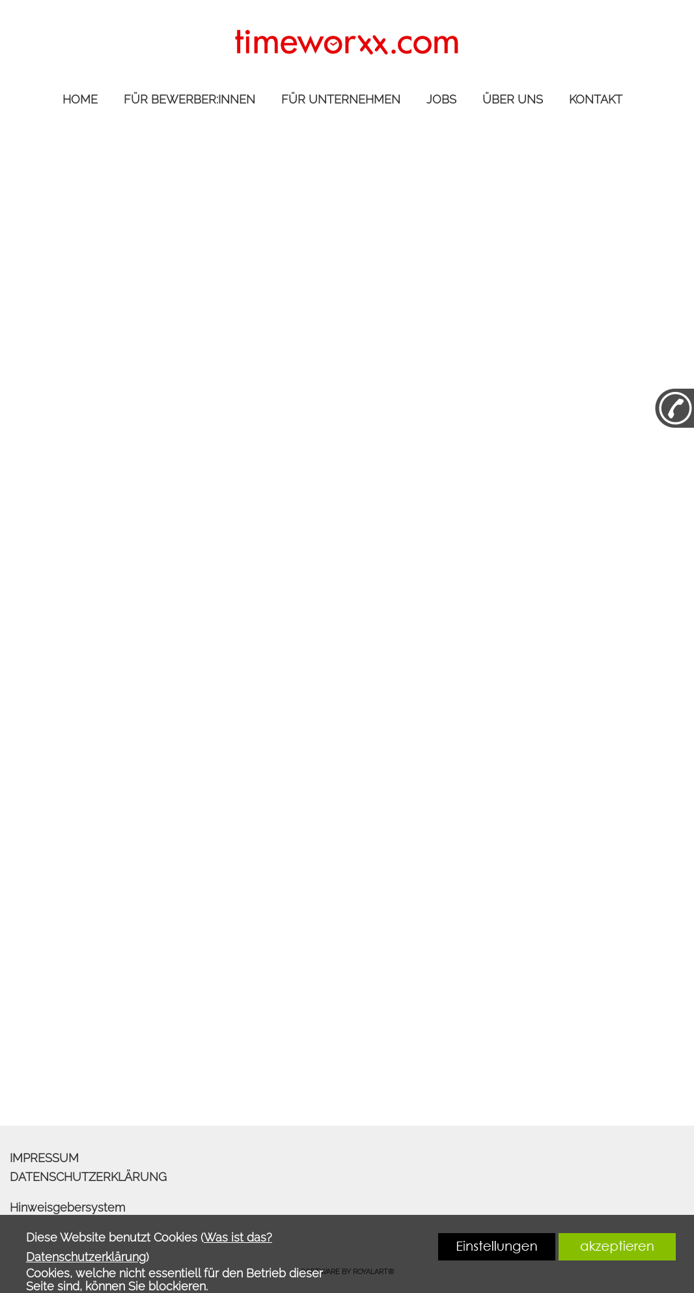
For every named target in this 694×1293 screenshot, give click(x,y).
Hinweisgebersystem (67, 1207)
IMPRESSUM (44, 1158)
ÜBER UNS (512, 99)
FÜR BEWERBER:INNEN (189, 99)
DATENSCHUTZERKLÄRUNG (88, 1177)
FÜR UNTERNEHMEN (340, 99)
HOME (80, 99)
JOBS (441, 99)
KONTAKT (595, 99)
